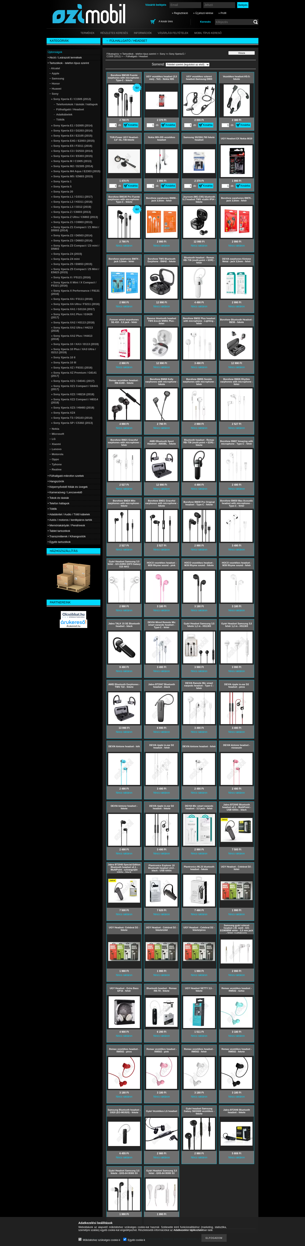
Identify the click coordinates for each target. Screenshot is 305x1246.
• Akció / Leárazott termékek (65, 57)
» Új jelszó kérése (203, 13)
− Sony (161, 54)
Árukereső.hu (73, 626)
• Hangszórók (56, 481)
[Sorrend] (187, 65)
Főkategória (113, 54)
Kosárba (133, 124)
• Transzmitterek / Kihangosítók (67, 536)
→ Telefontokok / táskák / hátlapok (75, 104)
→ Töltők (59, 119)
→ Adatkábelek (62, 114)
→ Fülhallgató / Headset (68, 109)
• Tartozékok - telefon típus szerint (138, 54)
